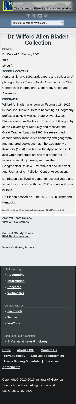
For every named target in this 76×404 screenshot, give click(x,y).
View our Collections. (16, 222)
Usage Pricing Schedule (22, 361)
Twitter (12, 317)
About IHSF (25, 350)
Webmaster (15, 293)
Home (6, 350)
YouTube (13, 323)
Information (16, 280)
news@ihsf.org (36, 341)
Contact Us (49, 350)
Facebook (14, 311)
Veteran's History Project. (18, 247)
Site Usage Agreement (47, 355)
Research (14, 287)
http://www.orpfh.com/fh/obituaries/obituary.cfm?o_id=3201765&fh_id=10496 (37, 210)
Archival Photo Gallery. (17, 217)
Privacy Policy (14, 355)
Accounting (16, 274)
